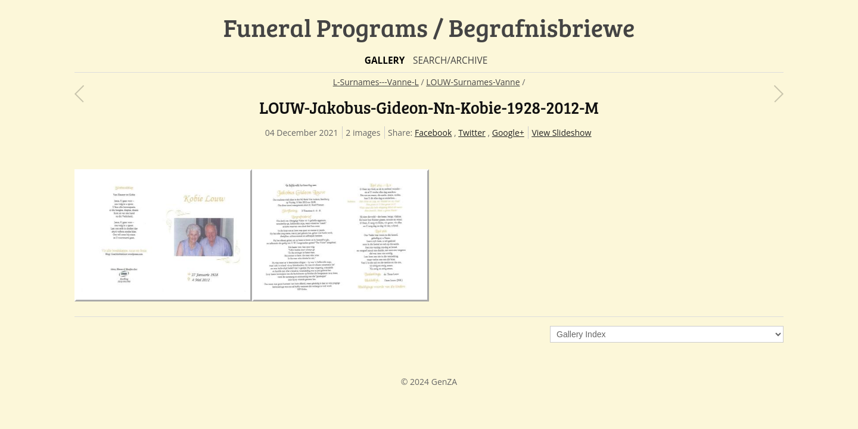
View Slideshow (561, 132)
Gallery (385, 60)
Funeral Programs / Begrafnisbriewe (429, 27)
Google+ (508, 132)
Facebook (433, 132)
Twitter (472, 132)
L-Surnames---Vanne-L (376, 82)
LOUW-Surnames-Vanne (473, 82)
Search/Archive (450, 60)
